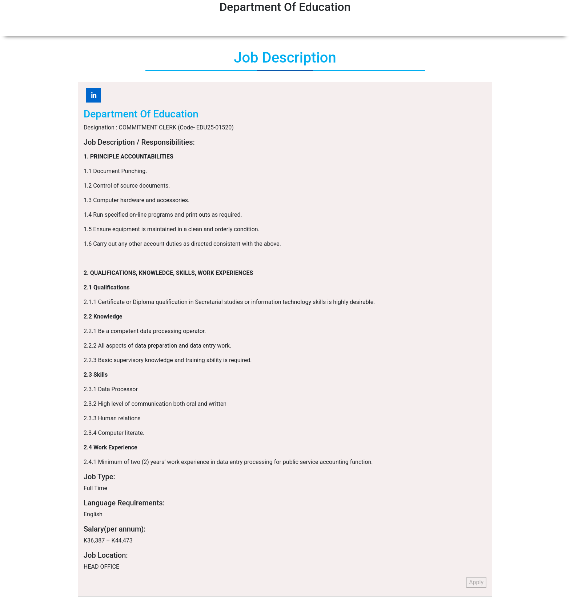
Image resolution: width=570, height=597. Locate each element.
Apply (476, 582)
